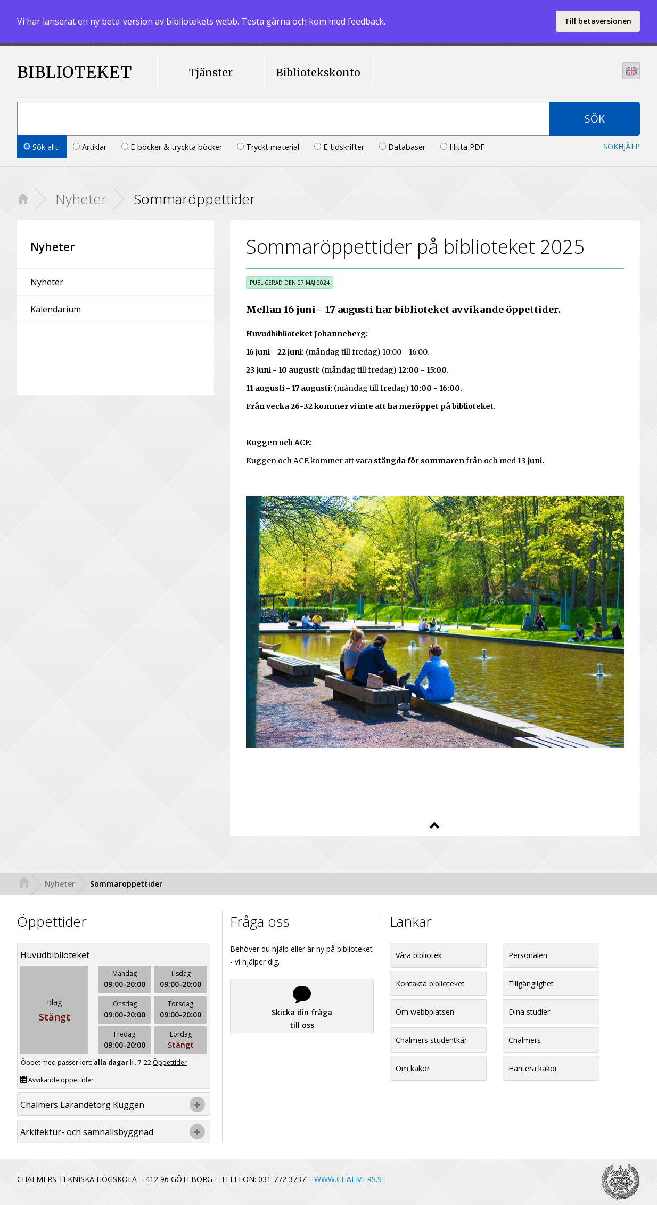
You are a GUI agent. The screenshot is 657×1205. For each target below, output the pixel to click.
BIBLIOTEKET (64, 72)
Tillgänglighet (531, 983)
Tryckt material (269, 147)
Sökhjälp (621, 146)
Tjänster (211, 72)
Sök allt (41, 147)
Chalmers (524, 1040)
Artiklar (91, 147)
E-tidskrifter (340, 147)
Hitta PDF (462, 147)
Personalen (527, 955)
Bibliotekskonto (318, 72)
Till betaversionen (597, 21)
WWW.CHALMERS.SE (350, 1179)
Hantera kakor (532, 1068)
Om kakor (413, 1068)
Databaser (403, 147)
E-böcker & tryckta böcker (172, 147)
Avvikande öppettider (57, 1079)
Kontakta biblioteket (430, 983)
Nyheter (81, 198)
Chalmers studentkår (431, 1040)
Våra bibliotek (419, 955)
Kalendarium (55, 309)
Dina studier (529, 1012)
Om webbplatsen (425, 1012)
